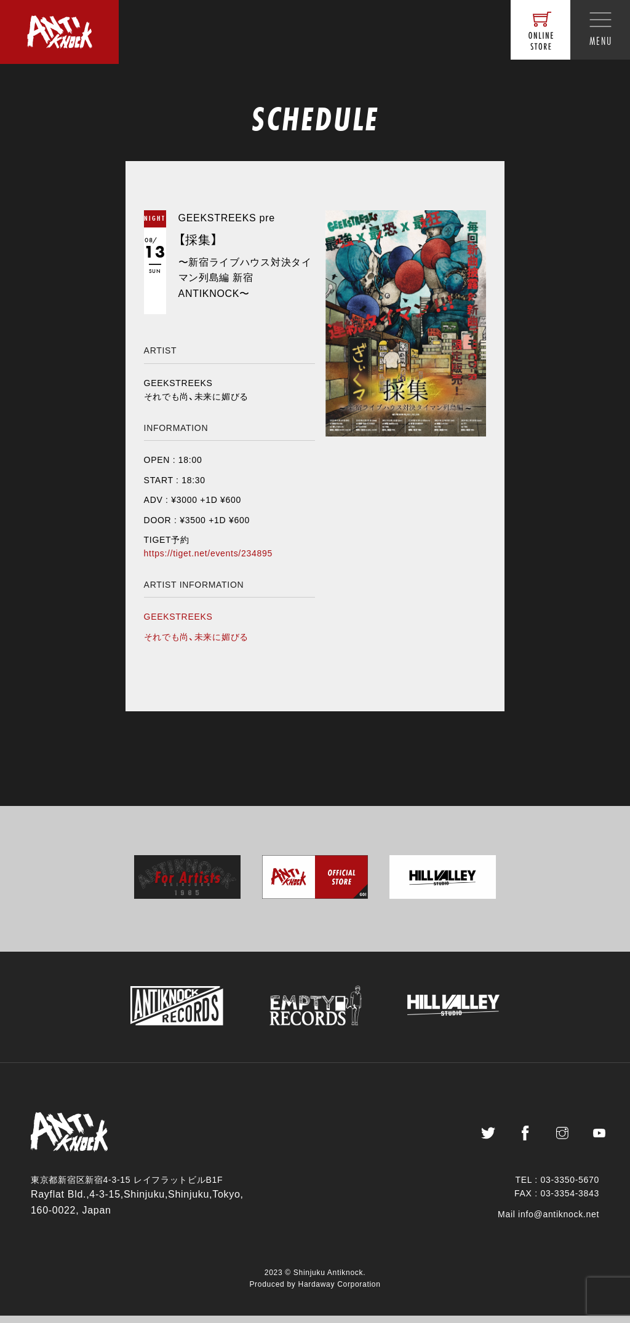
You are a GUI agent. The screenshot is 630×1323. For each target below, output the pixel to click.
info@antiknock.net (558, 1222)
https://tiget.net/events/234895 (208, 553)
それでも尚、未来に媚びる (196, 637)
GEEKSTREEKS (178, 617)
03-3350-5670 (569, 1187)
